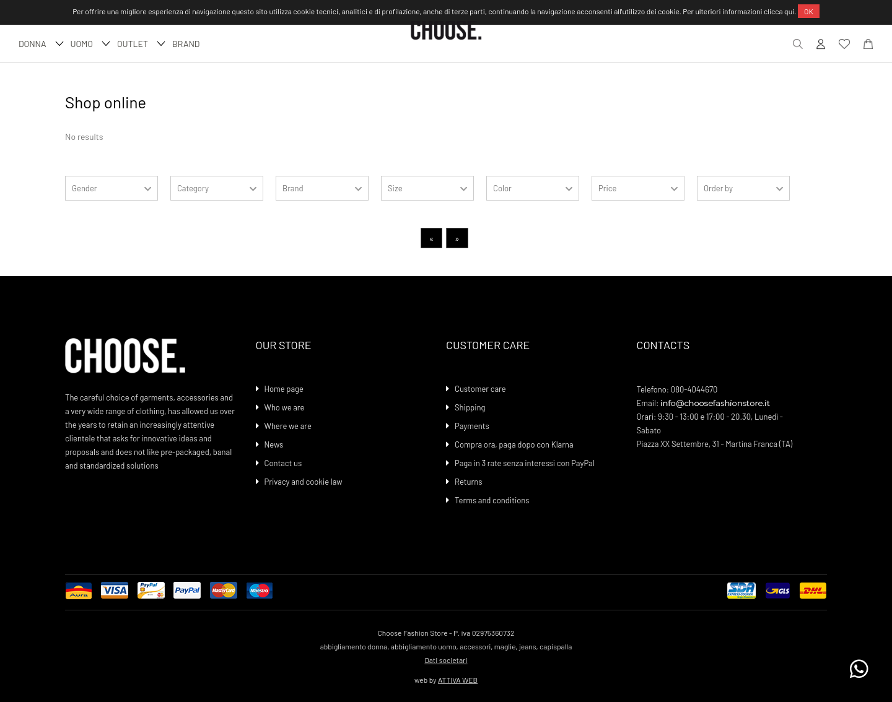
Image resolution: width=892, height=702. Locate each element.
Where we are (288, 426)
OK (808, 11)
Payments (472, 426)
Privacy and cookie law (304, 482)
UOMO (89, 43)
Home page (284, 389)
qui (789, 11)
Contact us (283, 463)
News (274, 444)
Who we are (285, 407)
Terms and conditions (492, 500)
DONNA (40, 43)
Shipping (470, 407)
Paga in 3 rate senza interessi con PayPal (525, 463)
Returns (468, 482)
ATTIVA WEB (458, 679)
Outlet (139, 43)
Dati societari (445, 660)
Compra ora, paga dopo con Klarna (514, 444)
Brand (185, 43)
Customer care (480, 389)
